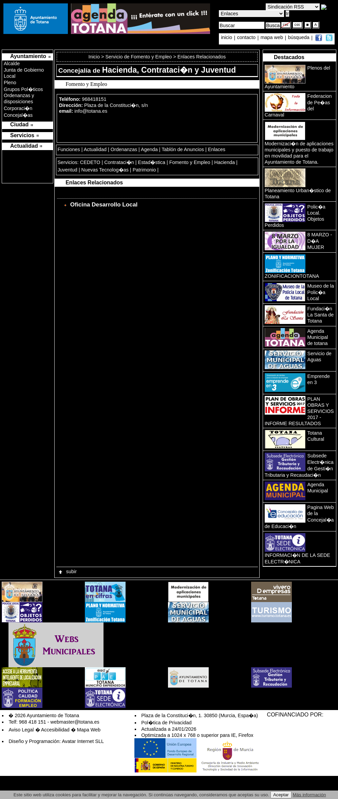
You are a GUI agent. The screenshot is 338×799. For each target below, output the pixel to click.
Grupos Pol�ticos (23, 89)
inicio (227, 37)
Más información (309, 794)
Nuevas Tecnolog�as (105, 169)
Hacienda (224, 162)
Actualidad (95, 149)
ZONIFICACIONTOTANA (292, 276)
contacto (246, 37)
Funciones (68, 149)
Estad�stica (151, 162)
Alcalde (12, 63)
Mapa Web (88, 729)
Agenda (149, 149)
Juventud (67, 169)
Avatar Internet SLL (83, 741)
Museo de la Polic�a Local (320, 292)
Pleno (10, 82)
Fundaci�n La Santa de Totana (320, 315)
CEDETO (90, 162)
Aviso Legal (21, 729)
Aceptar (281, 794)
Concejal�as (18, 115)
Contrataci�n (119, 162)
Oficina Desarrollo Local (104, 204)
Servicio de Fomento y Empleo (138, 56)
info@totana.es (90, 111)
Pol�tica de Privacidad (166, 722)
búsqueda (299, 37)
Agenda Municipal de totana (317, 337)
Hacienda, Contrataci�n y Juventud (169, 70)
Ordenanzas (124, 149)
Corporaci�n (18, 108)
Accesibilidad (55, 729)
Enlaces (216, 149)
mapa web (272, 37)
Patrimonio (144, 169)
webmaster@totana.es (75, 722)
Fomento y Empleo (189, 162)
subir (67, 571)
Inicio (94, 56)
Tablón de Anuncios (183, 149)
